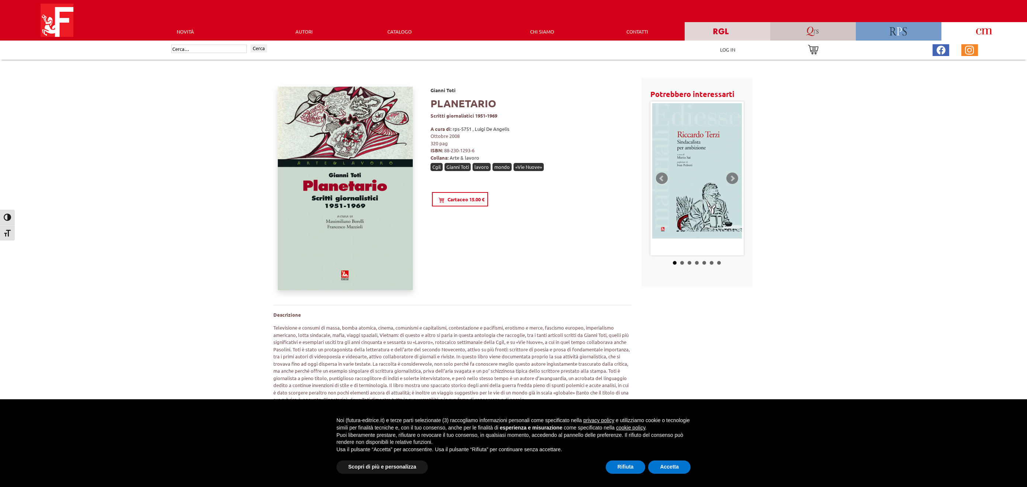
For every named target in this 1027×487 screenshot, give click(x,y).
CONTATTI (637, 31)
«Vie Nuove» (528, 167)
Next (732, 178)
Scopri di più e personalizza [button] (382, 467)
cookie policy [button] (630, 428)
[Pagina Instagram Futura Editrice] (969, 49)
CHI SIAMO (542, 31)
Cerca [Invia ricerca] (259, 48)
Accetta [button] (669, 467)
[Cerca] (209, 49)
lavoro (481, 167)
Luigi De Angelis (492, 129)
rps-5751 (463, 129)
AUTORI (304, 31)
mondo (502, 167)
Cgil (436, 167)
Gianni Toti (443, 90)
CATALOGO (399, 31)
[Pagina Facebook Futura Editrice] (941, 49)
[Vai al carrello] (813, 49)
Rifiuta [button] (626, 467)
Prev (662, 178)
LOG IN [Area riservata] (727, 49)
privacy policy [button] (598, 420)
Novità (185, 31)
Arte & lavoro (464, 157)
